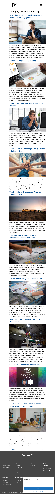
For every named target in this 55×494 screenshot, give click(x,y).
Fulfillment (18, 472)
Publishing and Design (34, 463)
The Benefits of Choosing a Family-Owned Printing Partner (27, 149)
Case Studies (5, 482)
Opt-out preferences (35, 491)
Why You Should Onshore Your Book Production (24, 320)
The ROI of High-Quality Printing (22, 60)
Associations (5, 463)
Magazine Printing (6, 465)
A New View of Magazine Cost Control (25, 278)
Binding (17, 469)
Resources (5, 480)
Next (43, 449)
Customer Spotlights (7, 484)
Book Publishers (6, 467)
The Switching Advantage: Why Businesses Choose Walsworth (22, 236)
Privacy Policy (42, 491)
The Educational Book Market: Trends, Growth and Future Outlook (25, 404)
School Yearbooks (6, 471)
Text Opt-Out (32, 465)
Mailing (17, 471)
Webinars (5, 486)
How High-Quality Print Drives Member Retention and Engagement (25, 16)
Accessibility (21, 492)
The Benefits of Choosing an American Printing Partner (25, 193)
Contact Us (46, 471)
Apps (17, 482)
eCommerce (18, 480)
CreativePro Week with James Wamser (25, 364)
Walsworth (11, 492)
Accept (38, 488)
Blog (44, 463)
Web (17, 463)
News (45, 461)
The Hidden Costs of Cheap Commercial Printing (26, 104)
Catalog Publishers (6, 469)
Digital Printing (19, 467)
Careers (45, 466)
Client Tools (47, 468)
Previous (12, 449)
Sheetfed (18, 465)
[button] (52, 479)
